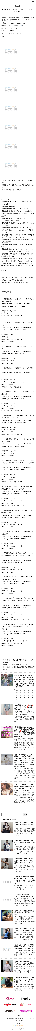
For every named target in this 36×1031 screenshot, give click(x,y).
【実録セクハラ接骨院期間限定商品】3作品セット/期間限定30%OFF (24, 912)
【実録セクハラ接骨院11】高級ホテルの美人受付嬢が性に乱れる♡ (24, 824)
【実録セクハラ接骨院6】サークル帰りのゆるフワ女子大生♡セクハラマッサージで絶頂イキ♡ (24, 930)
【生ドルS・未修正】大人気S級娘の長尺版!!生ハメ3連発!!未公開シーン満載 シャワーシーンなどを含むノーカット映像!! (24, 787)
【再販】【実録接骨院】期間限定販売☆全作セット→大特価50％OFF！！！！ (17, 18)
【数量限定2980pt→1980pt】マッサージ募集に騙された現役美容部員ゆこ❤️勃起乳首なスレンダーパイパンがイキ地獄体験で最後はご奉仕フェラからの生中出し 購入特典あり (24, 732)
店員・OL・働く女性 (16, 33)
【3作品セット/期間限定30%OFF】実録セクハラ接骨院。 (24, 895)
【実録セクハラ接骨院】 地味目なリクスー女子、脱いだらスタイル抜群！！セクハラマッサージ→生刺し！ (24, 980)
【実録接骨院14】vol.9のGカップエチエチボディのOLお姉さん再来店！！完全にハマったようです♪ (24, 861)
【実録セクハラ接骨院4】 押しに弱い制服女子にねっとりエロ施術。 (24, 842)
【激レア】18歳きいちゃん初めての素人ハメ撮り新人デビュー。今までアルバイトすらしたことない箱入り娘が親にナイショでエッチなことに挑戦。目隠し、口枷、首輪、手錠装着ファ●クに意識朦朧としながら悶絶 (24, 760)
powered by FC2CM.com (21, 1029)
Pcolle (18, 6)
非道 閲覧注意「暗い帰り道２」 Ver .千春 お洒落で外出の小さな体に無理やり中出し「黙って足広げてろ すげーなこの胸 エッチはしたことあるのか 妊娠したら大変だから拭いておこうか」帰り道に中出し (25, 681)
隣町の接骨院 (13, 26)
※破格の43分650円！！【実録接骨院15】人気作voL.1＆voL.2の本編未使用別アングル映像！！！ (24, 946)
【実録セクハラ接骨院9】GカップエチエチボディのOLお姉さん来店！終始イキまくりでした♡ (24, 963)
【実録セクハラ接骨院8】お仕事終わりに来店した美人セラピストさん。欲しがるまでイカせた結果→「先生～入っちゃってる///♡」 (24, 880)
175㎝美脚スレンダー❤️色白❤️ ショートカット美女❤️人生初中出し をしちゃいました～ (24, 707)
